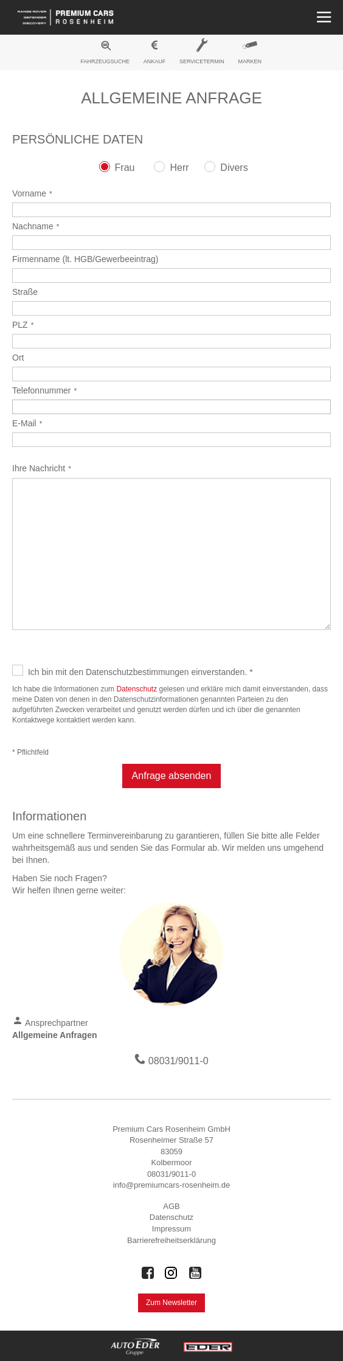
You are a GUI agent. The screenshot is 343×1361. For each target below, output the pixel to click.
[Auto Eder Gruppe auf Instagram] (171, 1272)
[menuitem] (105, 54)
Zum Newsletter (171, 1302)
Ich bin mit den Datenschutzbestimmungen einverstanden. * (140, 672)
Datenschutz (136, 689)
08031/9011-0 (178, 1061)
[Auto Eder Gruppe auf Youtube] (195, 1273)
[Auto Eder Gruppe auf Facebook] (148, 1273)
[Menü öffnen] (322, 17)
